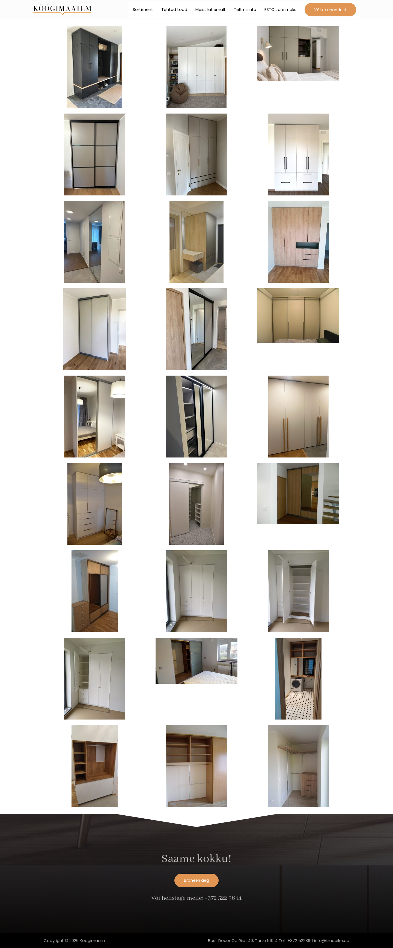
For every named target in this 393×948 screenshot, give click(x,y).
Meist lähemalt (210, 10)
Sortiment (143, 10)
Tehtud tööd (174, 10)
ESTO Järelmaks (280, 10)
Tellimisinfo (245, 10)
